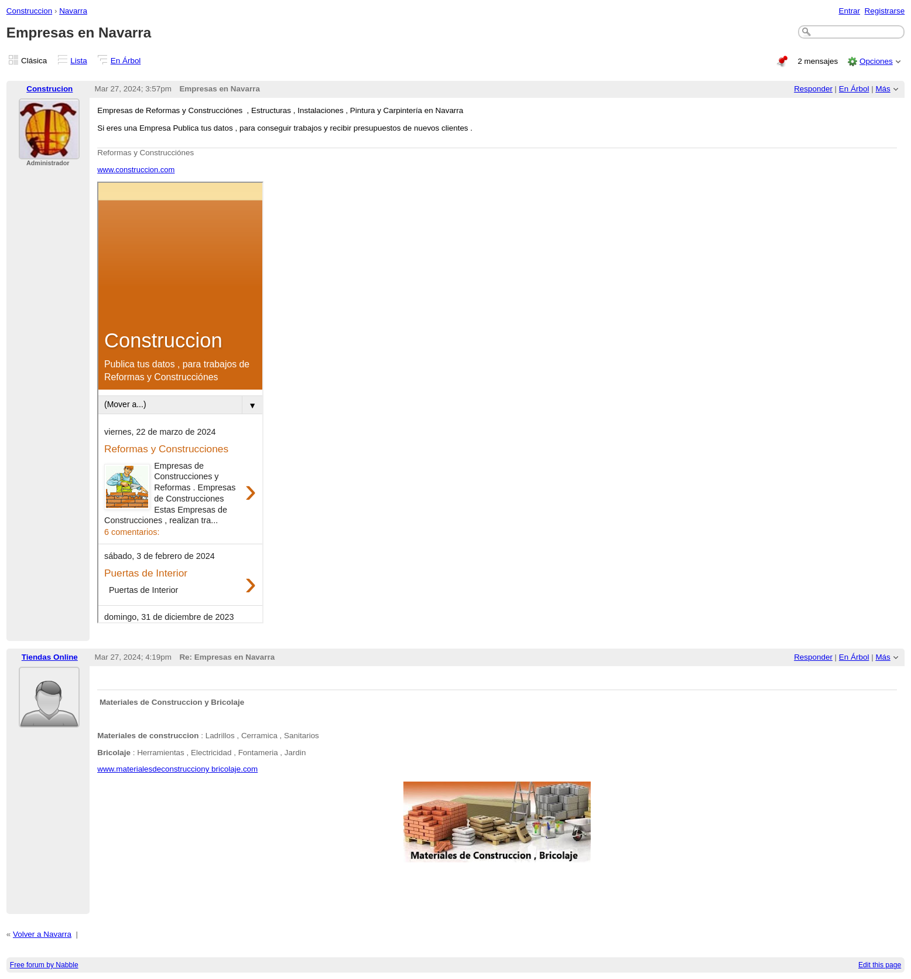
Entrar (849, 10)
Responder (813, 88)
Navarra (73, 10)
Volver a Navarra (42, 934)
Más (882, 88)
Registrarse (885, 10)
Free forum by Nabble (44, 965)
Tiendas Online (50, 657)
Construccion (29, 10)
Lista (78, 60)
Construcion (49, 88)
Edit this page (879, 965)
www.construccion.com (135, 169)
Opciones (876, 61)
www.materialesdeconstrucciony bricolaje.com (177, 769)
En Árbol (126, 60)
